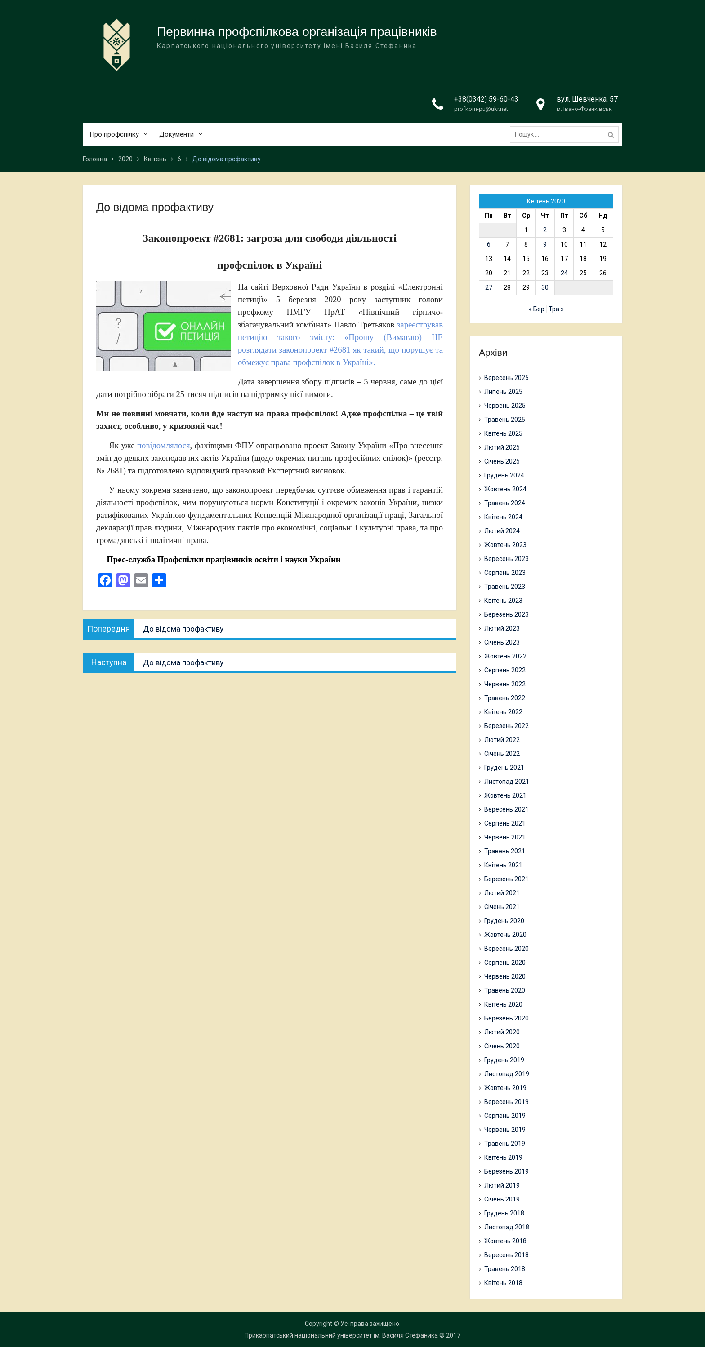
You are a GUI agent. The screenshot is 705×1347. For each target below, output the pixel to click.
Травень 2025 (504, 419)
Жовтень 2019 (505, 1087)
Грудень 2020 (504, 920)
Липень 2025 (503, 391)
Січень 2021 (502, 906)
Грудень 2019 (504, 1060)
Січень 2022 (502, 753)
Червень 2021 (505, 837)
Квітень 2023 (503, 600)
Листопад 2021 (506, 781)
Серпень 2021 (505, 823)
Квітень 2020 (503, 1004)
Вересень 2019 (506, 1101)
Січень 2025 (502, 461)
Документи (176, 134)
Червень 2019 (505, 1129)
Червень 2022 (505, 684)
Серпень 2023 (505, 572)
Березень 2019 (506, 1171)
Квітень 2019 (503, 1157)
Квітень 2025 (503, 433)
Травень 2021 (504, 851)
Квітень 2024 (503, 517)
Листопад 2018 (506, 1227)
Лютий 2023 (502, 628)
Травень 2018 (504, 1268)
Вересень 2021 (506, 809)
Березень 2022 (506, 725)
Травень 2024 (504, 503)
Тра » (556, 309)
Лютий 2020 (502, 1032)
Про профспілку (114, 134)
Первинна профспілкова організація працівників (297, 32)
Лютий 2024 (502, 530)
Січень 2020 (502, 1046)
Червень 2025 (505, 405)
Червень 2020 (505, 976)
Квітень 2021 (503, 865)
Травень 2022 (504, 698)
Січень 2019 (502, 1199)
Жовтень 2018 (505, 1241)
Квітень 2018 (503, 1282)
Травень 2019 (504, 1143)
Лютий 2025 (502, 447)
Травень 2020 (504, 990)
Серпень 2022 (505, 670)
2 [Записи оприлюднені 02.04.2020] (545, 230)
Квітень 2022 (503, 711)
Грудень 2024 (504, 475)
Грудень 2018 (504, 1213)
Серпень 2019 (505, 1115)
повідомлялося (163, 445)
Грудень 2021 (504, 767)
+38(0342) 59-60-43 (486, 99)
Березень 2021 (506, 879)
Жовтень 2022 (505, 656)
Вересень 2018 (506, 1255)
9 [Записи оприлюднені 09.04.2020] (545, 244)
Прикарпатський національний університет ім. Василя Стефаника (341, 1335)
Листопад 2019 (506, 1074)
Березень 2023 (506, 614)
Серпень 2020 (505, 962)
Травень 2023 (504, 586)
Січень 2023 (502, 642)
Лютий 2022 (502, 739)
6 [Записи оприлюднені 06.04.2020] (489, 244)
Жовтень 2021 (505, 795)
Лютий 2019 (502, 1185)
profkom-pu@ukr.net (481, 109)
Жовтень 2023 (505, 544)
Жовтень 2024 (505, 489)
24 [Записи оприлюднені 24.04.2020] (564, 273)
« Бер (536, 309)
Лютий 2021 (502, 893)
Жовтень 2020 (505, 934)
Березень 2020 (506, 1018)
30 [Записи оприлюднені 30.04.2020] (545, 287)
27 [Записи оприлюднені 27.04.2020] (488, 287)
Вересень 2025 (506, 377)
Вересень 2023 (506, 558)
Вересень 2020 (506, 948)
